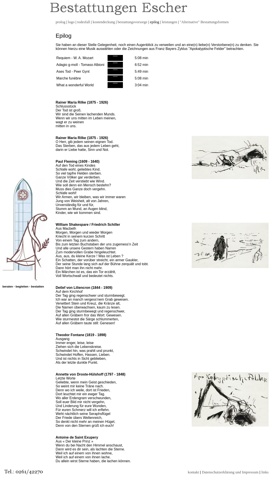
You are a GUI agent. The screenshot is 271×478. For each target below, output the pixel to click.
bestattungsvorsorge (132, 22)
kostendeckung (104, 22)
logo (71, 22)
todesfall (83, 22)
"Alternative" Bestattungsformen (204, 22)
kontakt (193, 472)
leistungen (169, 22)
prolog (60, 22)
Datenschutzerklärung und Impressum (230, 472)
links (265, 472)
